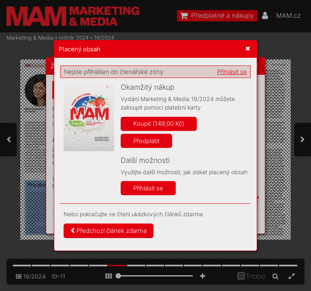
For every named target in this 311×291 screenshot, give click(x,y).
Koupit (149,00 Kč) (158, 123)
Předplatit (146, 141)
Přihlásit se (232, 72)
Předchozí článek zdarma (108, 230)
